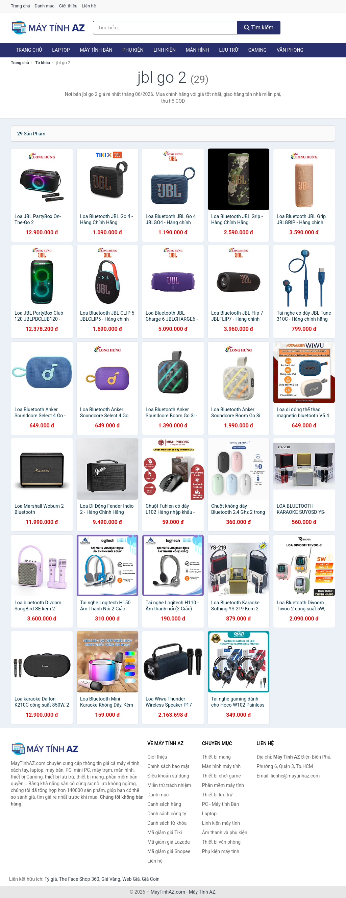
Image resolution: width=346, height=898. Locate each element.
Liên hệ (89, 5)
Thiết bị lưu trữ (217, 794)
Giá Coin (150, 879)
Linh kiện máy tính (221, 823)
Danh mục (45, 5)
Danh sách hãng (164, 804)
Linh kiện (164, 50)
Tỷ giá (51, 879)
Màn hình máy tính (221, 766)
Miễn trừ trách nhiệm (169, 785)
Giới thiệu (68, 5)
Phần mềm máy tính (223, 785)
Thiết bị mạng (216, 757)
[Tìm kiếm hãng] (165, 27)
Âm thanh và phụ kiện (224, 832)
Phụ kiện (132, 50)
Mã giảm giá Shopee (168, 851)
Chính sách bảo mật (168, 766)
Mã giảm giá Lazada (168, 842)
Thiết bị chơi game (221, 775)
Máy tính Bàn (96, 50)
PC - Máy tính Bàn (220, 804)
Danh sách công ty (166, 813)
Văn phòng (290, 50)
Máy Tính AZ (202, 892)
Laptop (61, 50)
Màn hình (197, 50)
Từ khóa (42, 62)
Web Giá (131, 879)
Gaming (257, 50)
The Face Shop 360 (79, 879)
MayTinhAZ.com (168, 892)
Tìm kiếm (259, 27)
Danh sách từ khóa (167, 823)
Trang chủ (20, 5)
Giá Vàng (110, 879)
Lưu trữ (228, 50)
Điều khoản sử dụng (168, 775)
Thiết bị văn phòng (221, 842)
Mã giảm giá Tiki (164, 832)
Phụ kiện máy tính (220, 851)
